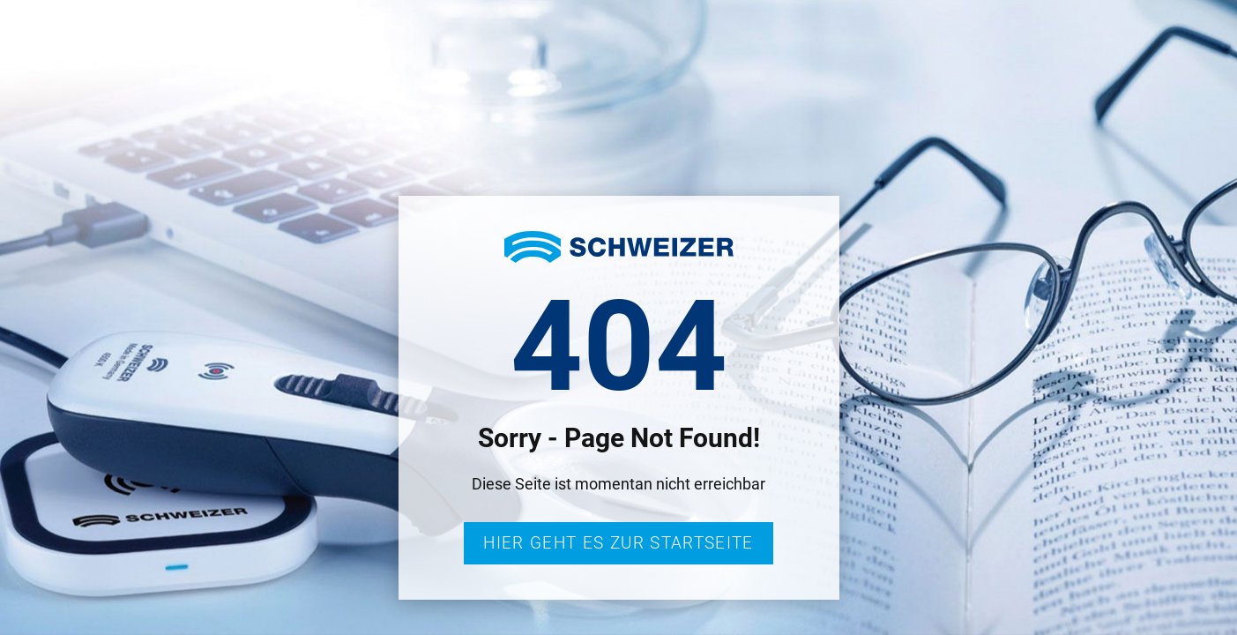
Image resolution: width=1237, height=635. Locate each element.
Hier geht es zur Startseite (618, 543)
